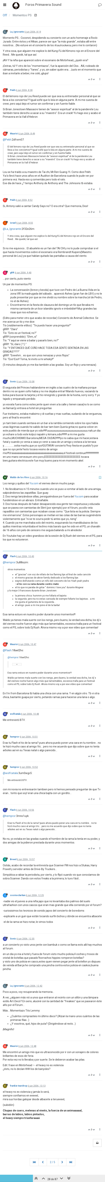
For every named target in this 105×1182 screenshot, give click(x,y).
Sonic (13, 381)
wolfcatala (15, 714)
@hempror (9, 562)
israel (13, 223)
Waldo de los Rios (19, 477)
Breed (13, 859)
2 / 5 (52, 1162)
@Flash (7, 650)
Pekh (12, 90)
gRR (12, 272)
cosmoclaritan (17, 895)
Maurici (14, 133)
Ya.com (34, 483)
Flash (13, 556)
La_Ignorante (17, 32)
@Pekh (7, 139)
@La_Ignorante (12, 228)
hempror (14, 736)
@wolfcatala (10, 773)
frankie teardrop (18, 1085)
